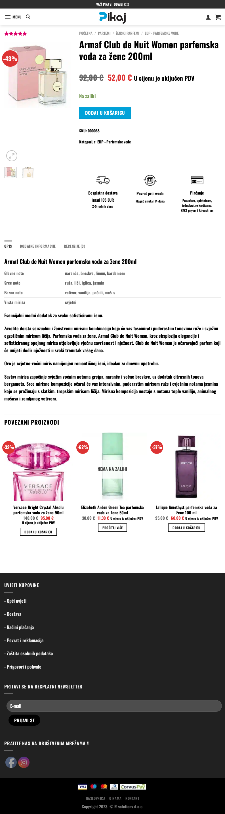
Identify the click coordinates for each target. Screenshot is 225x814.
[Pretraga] (28, 16)
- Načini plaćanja (19, 627)
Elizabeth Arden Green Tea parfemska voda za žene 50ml (112, 510)
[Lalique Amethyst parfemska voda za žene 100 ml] (186, 467)
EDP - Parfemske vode (162, 33)
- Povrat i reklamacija (23, 640)
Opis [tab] (8, 246)
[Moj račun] (208, 17)
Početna (85, 33)
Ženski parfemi (127, 33)
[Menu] (13, 17)
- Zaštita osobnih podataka (28, 653)
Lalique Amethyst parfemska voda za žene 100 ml (186, 510)
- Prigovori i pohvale (22, 666)
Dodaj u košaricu (105, 112)
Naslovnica (96, 798)
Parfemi (104, 33)
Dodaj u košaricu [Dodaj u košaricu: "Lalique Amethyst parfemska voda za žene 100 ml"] (187, 527)
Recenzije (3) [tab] (74, 246)
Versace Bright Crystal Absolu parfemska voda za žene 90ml (38, 510)
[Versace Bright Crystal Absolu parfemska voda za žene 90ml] (38, 467)
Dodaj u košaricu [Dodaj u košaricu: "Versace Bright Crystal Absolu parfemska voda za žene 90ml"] (38, 531)
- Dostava (12, 613)
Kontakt (132, 798)
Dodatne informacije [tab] (38, 246)
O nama (115, 798)
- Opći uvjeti (15, 600)
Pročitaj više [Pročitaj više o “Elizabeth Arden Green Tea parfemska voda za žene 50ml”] (112, 527)
